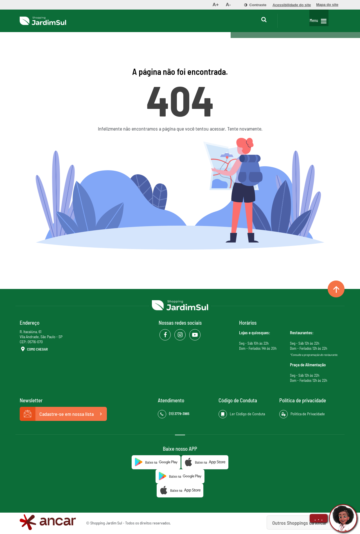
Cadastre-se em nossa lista (63, 414)
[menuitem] (215, 5)
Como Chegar (34, 349)
